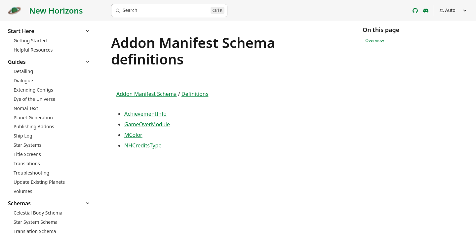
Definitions (195, 94)
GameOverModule (147, 124)
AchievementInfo (145, 113)
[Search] (169, 10)
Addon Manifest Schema (146, 94)
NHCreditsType (142, 145)
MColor (133, 135)
